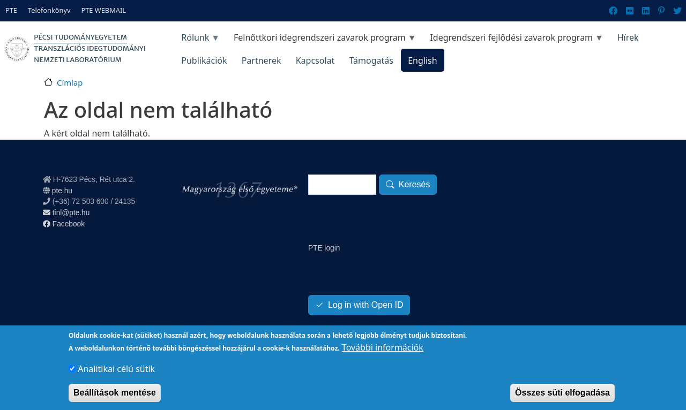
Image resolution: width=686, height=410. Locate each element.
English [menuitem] (422, 60)
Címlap (70, 82)
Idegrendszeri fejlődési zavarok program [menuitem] (513, 40)
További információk (382, 354)
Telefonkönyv (49, 10)
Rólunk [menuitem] (197, 40)
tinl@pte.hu (66, 213)
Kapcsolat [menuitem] (315, 60)
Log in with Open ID (366, 304)
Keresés (414, 184)
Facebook (64, 224)
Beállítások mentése (114, 399)
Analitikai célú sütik (116, 376)
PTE (11, 10)
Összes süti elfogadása (562, 399)
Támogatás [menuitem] (371, 60)
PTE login (324, 248)
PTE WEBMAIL (103, 10)
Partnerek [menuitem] (261, 60)
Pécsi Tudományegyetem (80, 37)
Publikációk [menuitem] (204, 60)
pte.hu (62, 191)
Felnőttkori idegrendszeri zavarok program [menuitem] (321, 40)
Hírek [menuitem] (628, 37)
